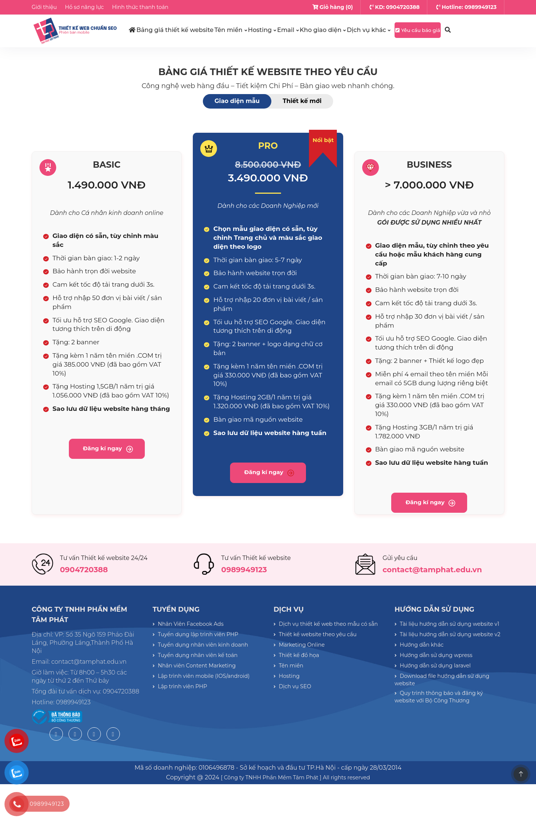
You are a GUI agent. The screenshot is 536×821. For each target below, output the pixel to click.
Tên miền (234, 29)
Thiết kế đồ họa (299, 704)
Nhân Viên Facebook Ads (192, 660)
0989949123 (244, 606)
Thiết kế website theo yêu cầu (320, 681)
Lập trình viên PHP (183, 732)
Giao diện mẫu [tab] (229, 101)
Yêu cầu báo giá (440, 29)
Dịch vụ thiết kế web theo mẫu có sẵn (326, 665)
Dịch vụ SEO (294, 740)
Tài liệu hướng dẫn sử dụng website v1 (438, 665)
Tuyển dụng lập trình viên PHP (200, 672)
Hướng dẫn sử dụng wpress (438, 713)
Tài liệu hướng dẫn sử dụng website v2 (438, 685)
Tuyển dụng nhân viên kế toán (200, 696)
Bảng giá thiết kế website (179, 29)
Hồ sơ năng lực (84, 7)
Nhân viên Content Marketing (199, 708)
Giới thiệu (44, 7)
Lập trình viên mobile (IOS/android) (207, 720)
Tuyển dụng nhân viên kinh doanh (206, 684)
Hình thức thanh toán (140, 7)
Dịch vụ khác (382, 29)
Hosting (268, 29)
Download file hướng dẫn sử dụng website (448, 740)
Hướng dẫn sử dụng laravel (437, 724)
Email (296, 29)
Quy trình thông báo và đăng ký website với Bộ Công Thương (444, 761)
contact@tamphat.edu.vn (432, 606)
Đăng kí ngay (102, 459)
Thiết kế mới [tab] (309, 101)
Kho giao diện (334, 29)
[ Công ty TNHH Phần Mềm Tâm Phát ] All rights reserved (295, 814)
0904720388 (84, 606)
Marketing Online (302, 692)
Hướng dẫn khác (422, 701)
